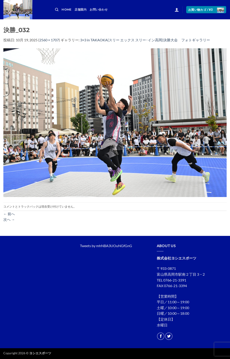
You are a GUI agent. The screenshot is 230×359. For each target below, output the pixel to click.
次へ (9, 219)
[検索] (56, 9)
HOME (66, 9)
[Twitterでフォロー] (168, 336)
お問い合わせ (99, 9)
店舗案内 (80, 9)
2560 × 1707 (49, 40)
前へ (9, 214)
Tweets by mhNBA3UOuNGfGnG (106, 246)
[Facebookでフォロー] (160, 336)
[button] (177, 10)
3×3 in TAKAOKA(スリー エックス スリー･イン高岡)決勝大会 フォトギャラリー (145, 40)
